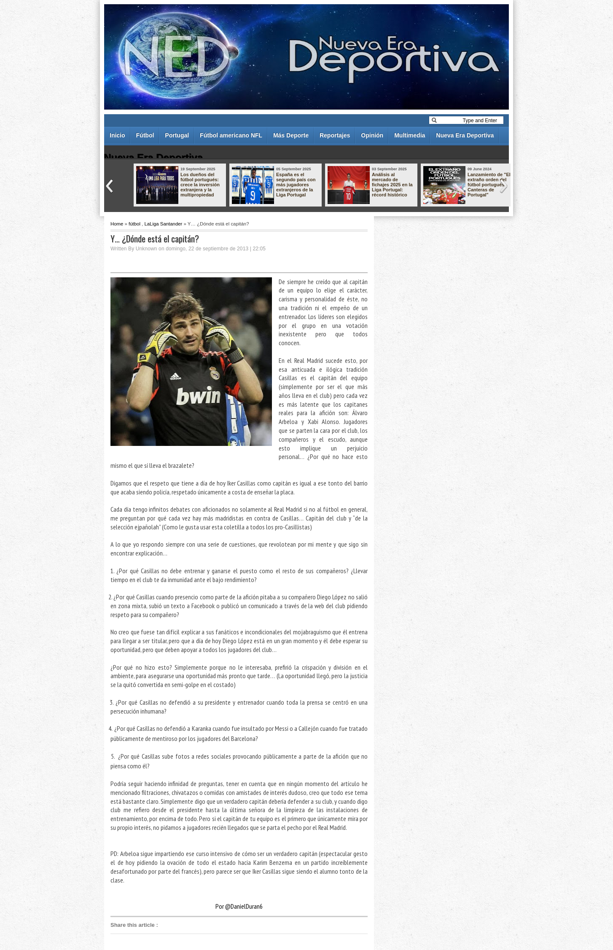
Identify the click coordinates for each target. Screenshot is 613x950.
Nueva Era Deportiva (465, 135)
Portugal (177, 135)
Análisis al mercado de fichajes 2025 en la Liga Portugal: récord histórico (392, 184)
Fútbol (145, 135)
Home (116, 223)
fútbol (134, 223)
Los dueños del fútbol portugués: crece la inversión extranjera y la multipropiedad (200, 184)
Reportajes (335, 135)
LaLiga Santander (163, 223)
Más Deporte (291, 135)
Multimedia (409, 135)
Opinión (372, 135)
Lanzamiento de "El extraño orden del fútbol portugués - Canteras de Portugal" (489, 184)
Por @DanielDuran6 (239, 906)
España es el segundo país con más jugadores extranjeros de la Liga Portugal (296, 184)
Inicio (117, 135)
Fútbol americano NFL (231, 135)
